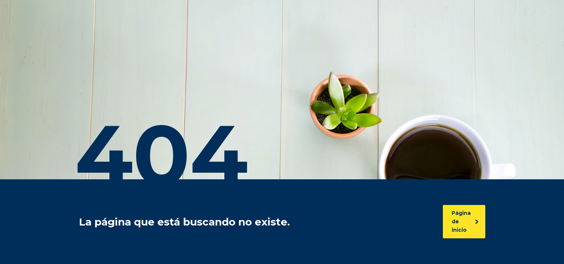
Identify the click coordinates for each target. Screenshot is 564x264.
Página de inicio (465, 221)
